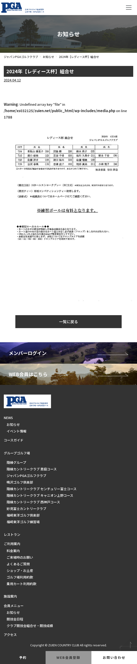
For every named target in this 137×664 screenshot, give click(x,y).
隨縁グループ (16, 462)
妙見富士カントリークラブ (26, 508)
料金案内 (13, 550)
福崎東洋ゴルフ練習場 (23, 521)
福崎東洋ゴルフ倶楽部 (23, 515)
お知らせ (48, 57)
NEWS (8, 417)
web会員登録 (68, 657)
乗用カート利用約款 (21, 583)
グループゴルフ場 (17, 453)
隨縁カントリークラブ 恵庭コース (32, 469)
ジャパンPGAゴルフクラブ (21, 57)
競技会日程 (15, 619)
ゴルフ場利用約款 (20, 577)
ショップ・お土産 (20, 570)
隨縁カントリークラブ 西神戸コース (33, 502)
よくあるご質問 (18, 564)
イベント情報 (16, 431)
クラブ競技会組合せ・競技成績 (30, 625)
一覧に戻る (68, 321)
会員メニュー (14, 605)
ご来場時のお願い (20, 557)
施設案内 (10, 596)
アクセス (10, 634)
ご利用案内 (12, 543)
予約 (23, 657)
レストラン (12, 534)
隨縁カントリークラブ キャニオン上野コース (40, 495)
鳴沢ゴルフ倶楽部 (20, 482)
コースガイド (13, 440)
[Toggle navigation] (128, 7)
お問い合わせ (114, 657)
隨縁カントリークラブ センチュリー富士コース (42, 488)
